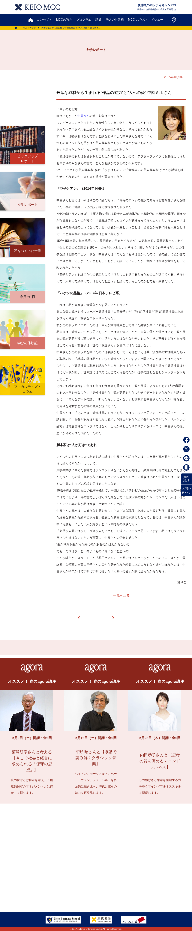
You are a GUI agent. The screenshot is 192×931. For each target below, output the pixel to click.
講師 (98, 19)
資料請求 (186, 478)
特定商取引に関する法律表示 (71, 891)
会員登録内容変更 (45, 873)
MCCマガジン (137, 19)
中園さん (83, 116)
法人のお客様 (115, 19)
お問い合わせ (186, 490)
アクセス (18, 873)
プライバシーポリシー (27, 891)
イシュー (157, 19)
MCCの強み (64, 19)
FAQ (25, 882)
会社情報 (89, 882)
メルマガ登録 (92, 855)
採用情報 (68, 882)
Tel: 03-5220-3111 (162, 882)
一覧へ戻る (121, 595)
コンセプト (44, 19)
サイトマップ (82, 873)
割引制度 (67, 855)
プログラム (83, 19)
